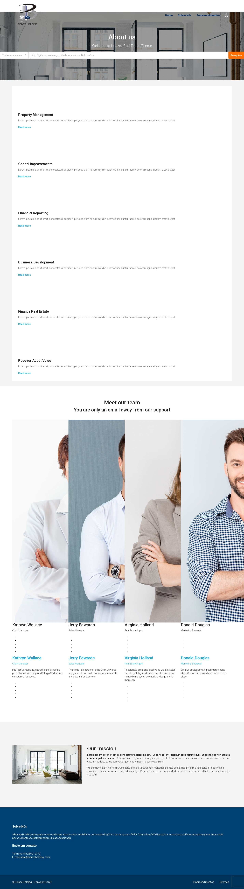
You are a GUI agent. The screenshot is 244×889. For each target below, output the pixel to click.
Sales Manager (76, 663)
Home (169, 15)
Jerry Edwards (81, 658)
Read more (24, 127)
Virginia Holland (139, 658)
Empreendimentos (208, 15)
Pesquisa (236, 55)
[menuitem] (226, 15)
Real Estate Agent (134, 663)
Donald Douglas (195, 658)
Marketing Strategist (191, 663)
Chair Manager (20, 663)
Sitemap (224, 881)
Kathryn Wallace (27, 658)
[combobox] (14, 55)
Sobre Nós (185, 15)
